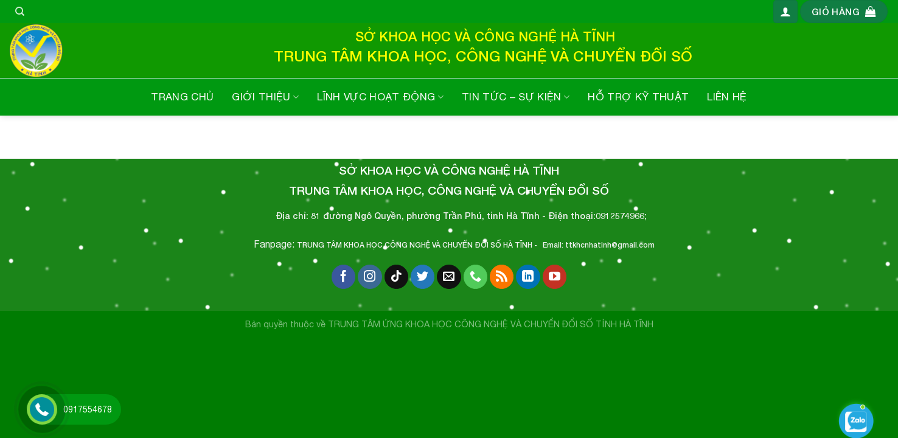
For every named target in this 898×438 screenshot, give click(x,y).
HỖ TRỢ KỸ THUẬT (638, 97)
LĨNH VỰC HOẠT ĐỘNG (380, 97)
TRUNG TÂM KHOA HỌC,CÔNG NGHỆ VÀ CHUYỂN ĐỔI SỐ (399, 244)
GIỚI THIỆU (265, 97)
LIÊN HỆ (727, 97)
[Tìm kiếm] (19, 11)
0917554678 (87, 409)
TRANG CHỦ (182, 97)
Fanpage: (275, 243)
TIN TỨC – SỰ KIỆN (515, 97)
